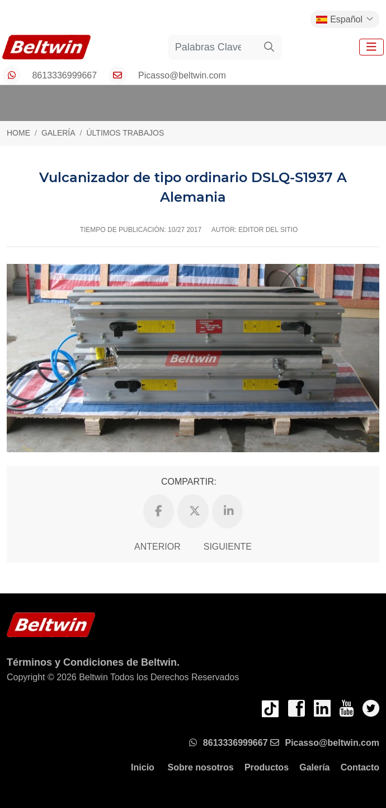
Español (339, 19)
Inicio (142, 767)
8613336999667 (64, 75)
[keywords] (213, 47)
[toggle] (371, 47)
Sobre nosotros (200, 767)
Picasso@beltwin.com (182, 75)
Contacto (360, 767)
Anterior (157, 546)
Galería (314, 767)
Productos (266, 767)
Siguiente (228, 546)
